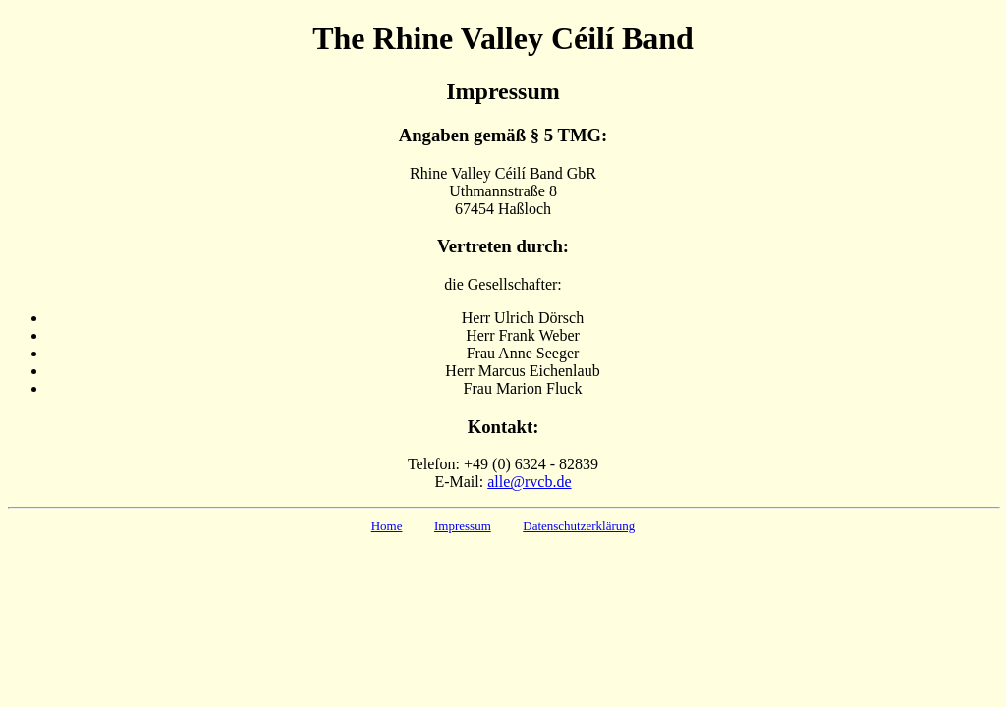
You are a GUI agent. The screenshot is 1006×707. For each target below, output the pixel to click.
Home (387, 525)
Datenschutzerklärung (579, 525)
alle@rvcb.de (529, 481)
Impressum (462, 525)
